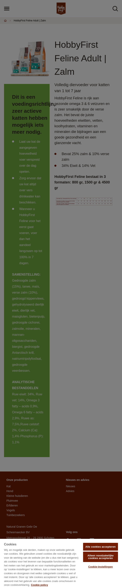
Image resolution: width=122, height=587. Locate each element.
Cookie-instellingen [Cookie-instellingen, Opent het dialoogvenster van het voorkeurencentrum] (100, 566)
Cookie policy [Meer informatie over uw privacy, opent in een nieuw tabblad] (39, 584)
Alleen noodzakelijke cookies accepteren (100, 557)
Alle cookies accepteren (100, 546)
